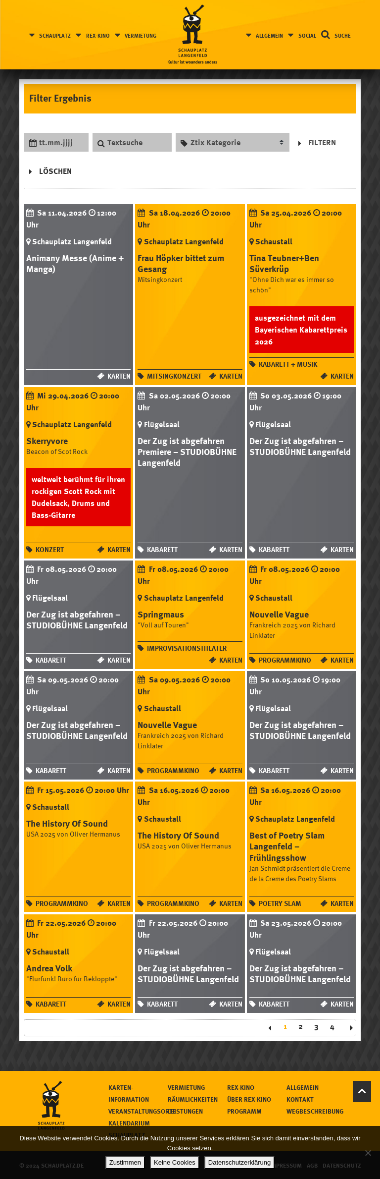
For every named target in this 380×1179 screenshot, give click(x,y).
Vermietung (141, 35)
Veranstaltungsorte (142, 1111)
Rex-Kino (98, 35)
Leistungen (185, 1111)
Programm (244, 1111)
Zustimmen (125, 1162)
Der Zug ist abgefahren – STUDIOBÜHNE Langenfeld (300, 446)
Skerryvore (47, 440)
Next (348, 1028)
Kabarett (162, 550)
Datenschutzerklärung (239, 1162)
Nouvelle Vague (279, 614)
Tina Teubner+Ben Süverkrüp (284, 263)
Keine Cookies (174, 1162)
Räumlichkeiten (193, 1099)
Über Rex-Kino (249, 1099)
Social (307, 35)
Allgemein (269, 35)
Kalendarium (129, 1123)
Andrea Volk (49, 967)
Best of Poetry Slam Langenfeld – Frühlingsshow (287, 846)
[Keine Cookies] (368, 1153)
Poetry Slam (280, 903)
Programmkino (285, 660)
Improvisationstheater (187, 648)
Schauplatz (55, 35)
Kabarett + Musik (288, 364)
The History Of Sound (67, 823)
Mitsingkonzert (174, 376)
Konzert (50, 550)
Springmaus (161, 614)
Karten (119, 376)
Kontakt (300, 1099)
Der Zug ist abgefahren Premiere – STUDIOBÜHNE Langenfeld (187, 451)
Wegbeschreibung (314, 1111)
